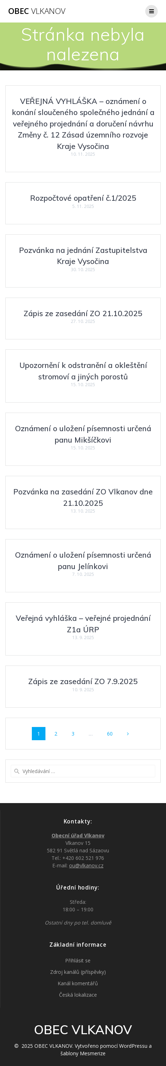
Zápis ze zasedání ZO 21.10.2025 (83, 313)
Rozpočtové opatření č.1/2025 (83, 198)
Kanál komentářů (78, 983)
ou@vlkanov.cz (86, 865)
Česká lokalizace (78, 994)
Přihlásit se (78, 960)
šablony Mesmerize (83, 1053)
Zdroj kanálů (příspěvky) (78, 971)
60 (112, 733)
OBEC (36, 11)
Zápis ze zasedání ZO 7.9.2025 (83, 681)
